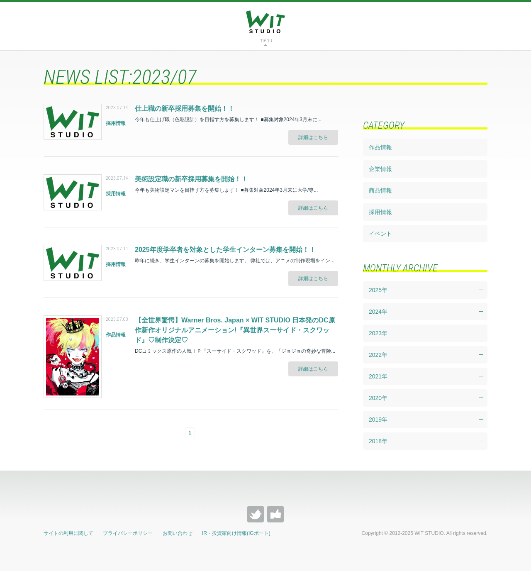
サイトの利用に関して (68, 533)
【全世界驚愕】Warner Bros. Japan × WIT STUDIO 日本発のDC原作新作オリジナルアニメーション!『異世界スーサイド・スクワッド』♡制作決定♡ (235, 330)
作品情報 (380, 147)
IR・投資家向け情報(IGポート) (236, 533)
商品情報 (380, 190)
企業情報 (380, 169)
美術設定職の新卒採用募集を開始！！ (191, 179)
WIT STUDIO (265, 21)
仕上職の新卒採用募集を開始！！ (184, 108)
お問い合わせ (177, 533)
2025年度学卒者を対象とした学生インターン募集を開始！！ (225, 249)
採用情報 (380, 212)
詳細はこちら (313, 137)
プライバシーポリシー (128, 533)
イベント (380, 233)
